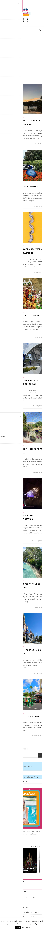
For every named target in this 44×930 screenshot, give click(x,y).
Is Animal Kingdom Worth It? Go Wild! (22, 315)
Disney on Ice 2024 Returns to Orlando (15, 909)
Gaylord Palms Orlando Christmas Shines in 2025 (19, 899)
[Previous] (3, 859)
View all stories (35, 847)
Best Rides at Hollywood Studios (22, 716)
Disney (22, 117)
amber (5, 144)
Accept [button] (18, 927)
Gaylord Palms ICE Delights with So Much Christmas (20, 918)
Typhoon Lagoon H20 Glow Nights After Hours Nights (20, 913)
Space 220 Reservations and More (22, 187)
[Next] (38, 859)
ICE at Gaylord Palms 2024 (11, 904)
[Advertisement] (22, 56)
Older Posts (8, 742)
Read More (26, 927)
